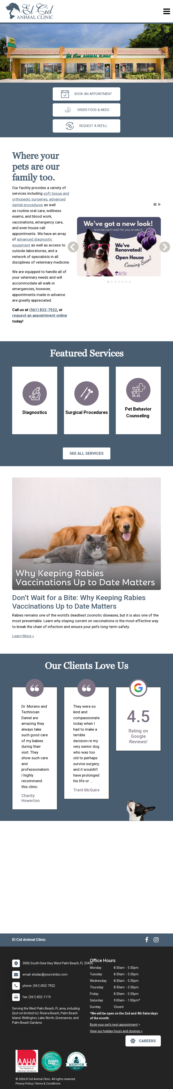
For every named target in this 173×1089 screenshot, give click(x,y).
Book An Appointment (86, 94)
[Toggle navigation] (167, 11)
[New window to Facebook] (147, 940)
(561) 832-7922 (43, 309)
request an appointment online (39, 315)
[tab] (108, 281)
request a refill (86, 126)
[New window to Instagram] (156, 940)
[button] (155, 204)
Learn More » (23, 636)
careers (143, 1040)
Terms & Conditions (47, 1083)
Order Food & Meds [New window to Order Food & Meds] (86, 110)
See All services (87, 453)
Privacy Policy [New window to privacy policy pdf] (24, 1083)
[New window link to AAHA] (28, 1061)
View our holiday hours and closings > (116, 1031)
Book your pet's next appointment (114, 1024)
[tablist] (118, 281)
